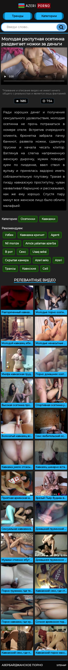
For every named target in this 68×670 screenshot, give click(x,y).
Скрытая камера (17, 260)
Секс (22, 251)
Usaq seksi (39, 251)
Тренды (17, 16)
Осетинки (28, 219)
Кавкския (29, 268)
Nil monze (12, 243)
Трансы (10, 268)
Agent (55, 235)
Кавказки (48, 219)
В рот (9, 251)
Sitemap (61, 665)
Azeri (34, 5)
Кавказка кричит (32, 235)
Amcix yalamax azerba (40, 243)
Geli (45, 268)
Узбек (9, 235)
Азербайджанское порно (22, 665)
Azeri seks (41, 260)
